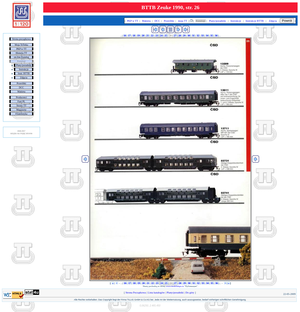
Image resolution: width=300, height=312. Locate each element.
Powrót (287, 20)
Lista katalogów (156, 292)
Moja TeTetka (21, 44)
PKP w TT (21, 49)
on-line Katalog (21, 57)
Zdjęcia (23, 77)
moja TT (182, 20)
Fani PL (21, 101)
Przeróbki (21, 83)
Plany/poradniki (23, 65)
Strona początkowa (21, 39)
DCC (21, 87)
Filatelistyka (21, 113)
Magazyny (21, 109)
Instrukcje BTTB (254, 20)
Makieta (21, 91)
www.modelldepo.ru (175, 286)
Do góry (190, 292)
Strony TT (21, 105)
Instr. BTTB (23, 73)
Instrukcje (24, 69)
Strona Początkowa (136, 292)
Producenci (21, 97)
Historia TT (21, 53)
